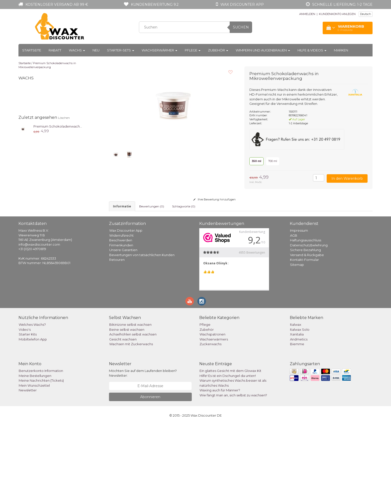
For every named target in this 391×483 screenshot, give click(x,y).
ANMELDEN (307, 14)
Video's (25, 388)
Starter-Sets (120, 50)
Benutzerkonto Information (41, 429)
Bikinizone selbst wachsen (130, 383)
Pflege (192, 50)
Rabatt (55, 50)
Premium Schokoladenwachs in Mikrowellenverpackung (47, 65)
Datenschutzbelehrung (309, 303)
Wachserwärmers (213, 397)
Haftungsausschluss (305, 299)
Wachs (77, 50)
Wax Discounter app (242, 4)
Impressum (299, 289)
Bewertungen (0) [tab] (151, 206)
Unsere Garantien (123, 308)
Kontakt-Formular (304, 318)
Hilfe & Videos (311, 50)
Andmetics (298, 397)
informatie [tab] (122, 206)
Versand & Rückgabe (307, 313)
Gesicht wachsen (123, 397)
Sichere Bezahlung (305, 308)
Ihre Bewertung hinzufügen (214, 199)
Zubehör (218, 50)
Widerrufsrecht (121, 294)
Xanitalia (297, 393)
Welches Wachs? (32, 383)
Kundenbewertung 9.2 (155, 4)
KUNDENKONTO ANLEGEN (337, 14)
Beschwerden (120, 299)
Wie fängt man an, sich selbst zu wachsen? (233, 453)
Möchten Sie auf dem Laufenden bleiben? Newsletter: (143, 431)
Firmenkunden (121, 303)
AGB (293, 294)
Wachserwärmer (159, 50)
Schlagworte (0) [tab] (183, 206)
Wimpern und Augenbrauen (263, 50)
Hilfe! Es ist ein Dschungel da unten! (227, 434)
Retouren (117, 318)
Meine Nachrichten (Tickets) (41, 439)
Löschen (64, 118)
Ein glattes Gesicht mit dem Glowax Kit (230, 429)
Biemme (297, 402)
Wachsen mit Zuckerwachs (131, 402)
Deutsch (365, 14)
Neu (96, 50)
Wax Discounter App (125, 289)
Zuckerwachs (210, 402)
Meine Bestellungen (35, 434)
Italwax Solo (299, 388)
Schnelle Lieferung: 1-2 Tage (342, 4)
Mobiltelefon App (33, 397)
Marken (341, 50)
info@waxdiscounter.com (39, 303)
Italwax (295, 383)
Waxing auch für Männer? (219, 449)
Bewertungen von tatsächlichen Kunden (142, 313)
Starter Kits (28, 393)
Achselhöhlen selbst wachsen (133, 393)
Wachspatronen (212, 393)
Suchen (241, 27)
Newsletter (28, 449)
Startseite (31, 50)
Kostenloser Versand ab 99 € (56, 4)
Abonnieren (150, 455)
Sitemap (297, 323)
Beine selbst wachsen (126, 388)
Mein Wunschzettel (34, 444)
